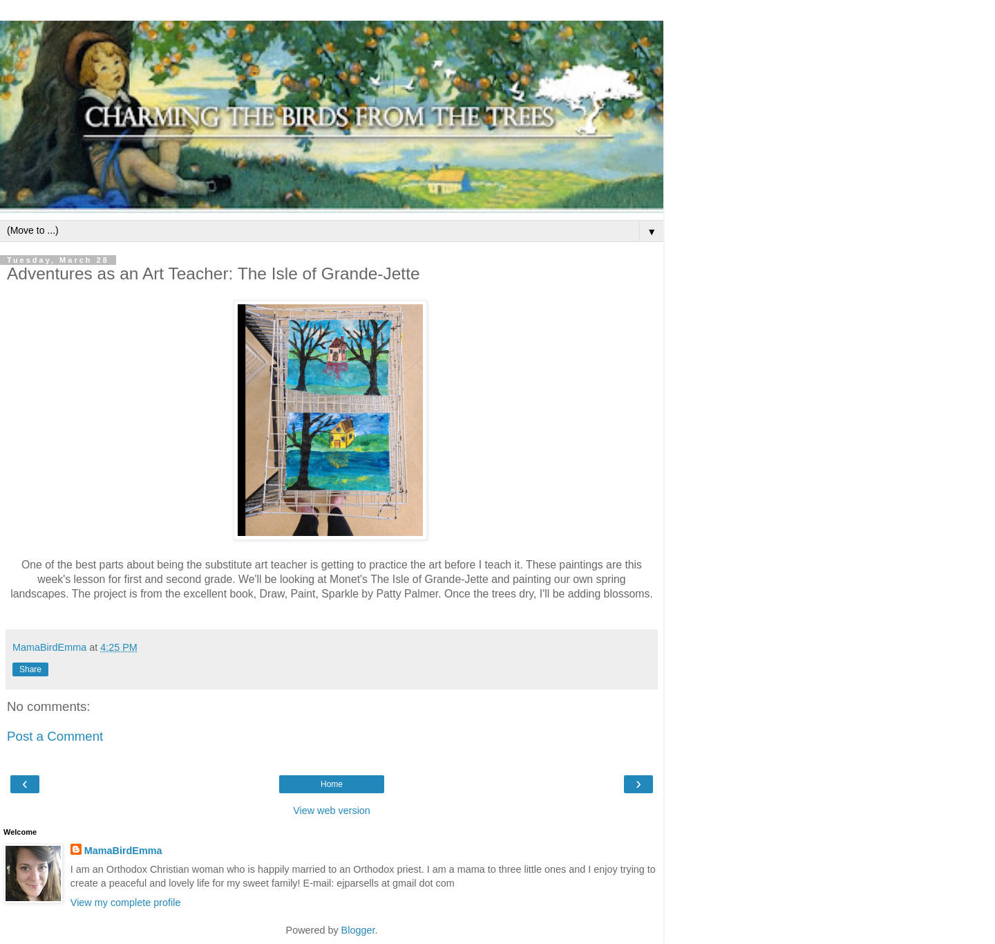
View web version (331, 810)
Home (332, 784)
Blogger (358, 930)
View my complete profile (125, 902)
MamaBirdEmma (123, 850)
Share (30, 669)
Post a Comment (55, 736)
